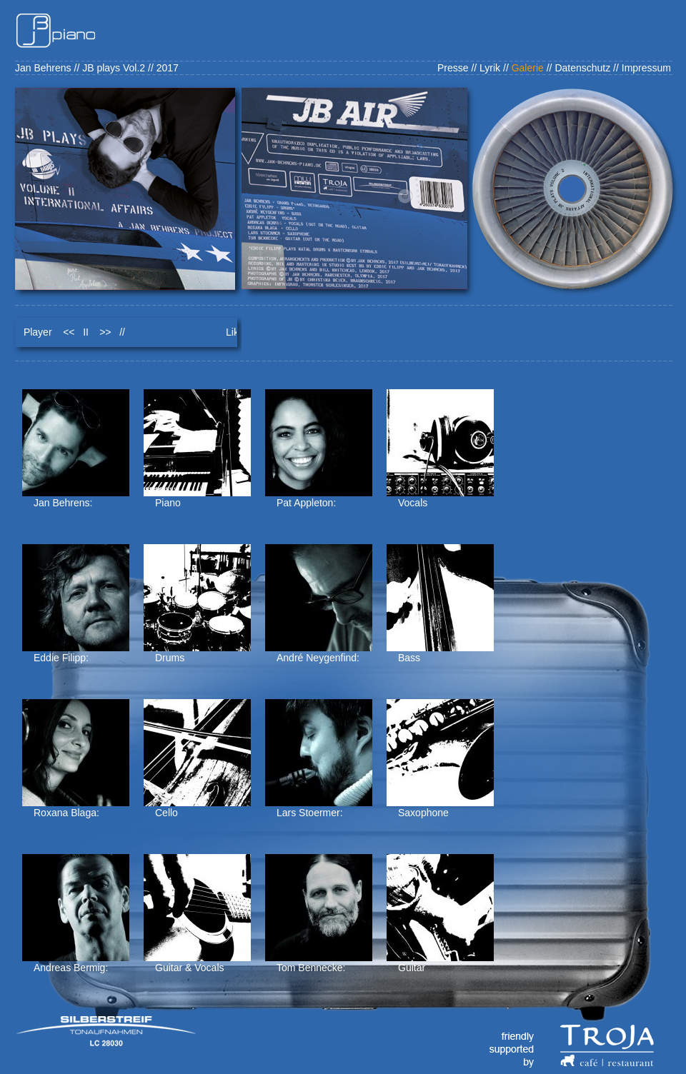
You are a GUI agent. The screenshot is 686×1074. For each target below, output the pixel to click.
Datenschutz (582, 68)
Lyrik (489, 68)
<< (68, 332)
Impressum (646, 68)
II (86, 332)
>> (105, 332)
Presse (453, 68)
